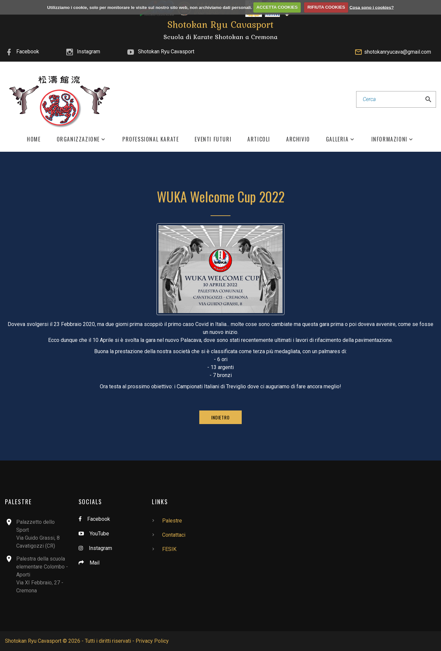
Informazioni (389, 139)
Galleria (337, 139)
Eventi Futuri (213, 139)
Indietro (220, 417)
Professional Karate (150, 139)
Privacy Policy (152, 641)
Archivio (298, 139)
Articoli (258, 139)
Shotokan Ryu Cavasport (166, 51)
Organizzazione (78, 139)
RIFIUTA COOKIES (326, 7)
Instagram (88, 51)
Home (33, 139)
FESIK (169, 549)
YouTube (99, 533)
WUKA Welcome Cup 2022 (220, 196)
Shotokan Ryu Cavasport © (36, 641)
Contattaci (173, 535)
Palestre (172, 520)
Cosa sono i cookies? (371, 7)
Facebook (27, 51)
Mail (94, 563)
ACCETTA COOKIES (276, 7)
